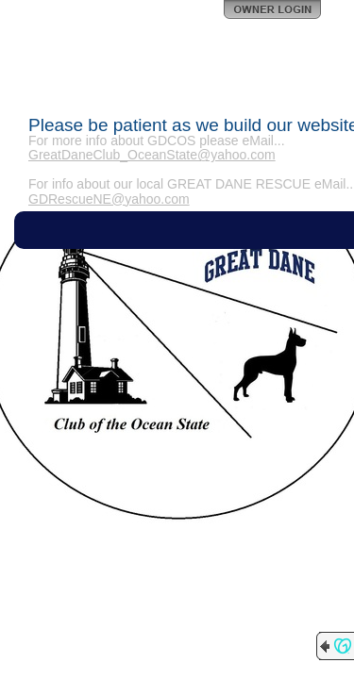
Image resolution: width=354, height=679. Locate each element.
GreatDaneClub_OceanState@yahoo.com (152, 154)
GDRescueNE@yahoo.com (109, 199)
